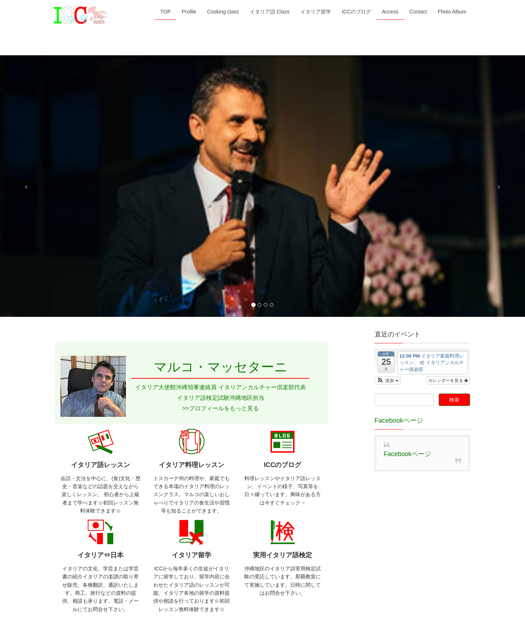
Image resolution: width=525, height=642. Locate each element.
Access (292, 407)
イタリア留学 (217, 407)
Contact (321, 407)
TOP (66, 407)
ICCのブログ (258, 407)
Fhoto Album (355, 407)
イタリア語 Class (171, 407)
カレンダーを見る (448, 126)
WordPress (230, 613)
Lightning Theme (262, 613)
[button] (387, 126)
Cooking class (124, 407)
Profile (90, 407)
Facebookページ (399, 166)
